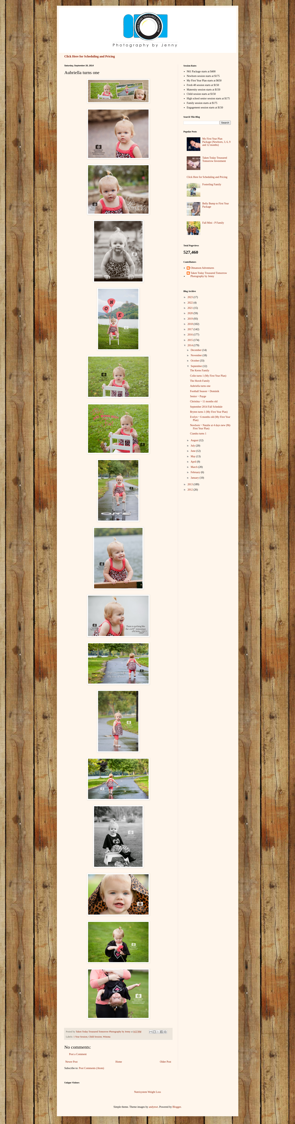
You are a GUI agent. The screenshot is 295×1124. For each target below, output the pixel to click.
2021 (190, 308)
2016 (190, 334)
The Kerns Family (199, 370)
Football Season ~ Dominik (204, 391)
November (197, 355)
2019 (190, 318)
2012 (190, 489)
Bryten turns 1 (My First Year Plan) (209, 411)
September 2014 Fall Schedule (206, 406)
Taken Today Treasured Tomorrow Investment (214, 159)
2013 (190, 484)
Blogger (177, 1106)
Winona (106, 1036)
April (194, 461)
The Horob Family (200, 380)
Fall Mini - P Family (213, 222)
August (195, 440)
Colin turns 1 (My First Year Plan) (208, 375)
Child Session (95, 1036)
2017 (190, 329)
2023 (190, 297)
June (193, 451)
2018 (190, 324)
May (193, 456)
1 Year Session (80, 1036)
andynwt (153, 1106)
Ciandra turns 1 (198, 433)
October (195, 360)
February (196, 472)
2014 (190, 345)
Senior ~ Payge (198, 396)
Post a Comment (78, 1054)
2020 (190, 313)
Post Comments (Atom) (91, 1068)
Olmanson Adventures (202, 268)
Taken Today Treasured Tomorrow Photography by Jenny (208, 275)
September (197, 366)
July (193, 445)
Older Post (165, 1061)
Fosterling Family (211, 184)
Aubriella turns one (200, 386)
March (194, 467)
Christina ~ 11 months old (204, 401)
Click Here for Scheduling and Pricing (89, 56)
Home (118, 1061)
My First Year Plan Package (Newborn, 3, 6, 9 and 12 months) (216, 142)
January (195, 477)
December (196, 350)
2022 (190, 302)
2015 (190, 340)
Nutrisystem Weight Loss (147, 1092)
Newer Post (71, 1061)
